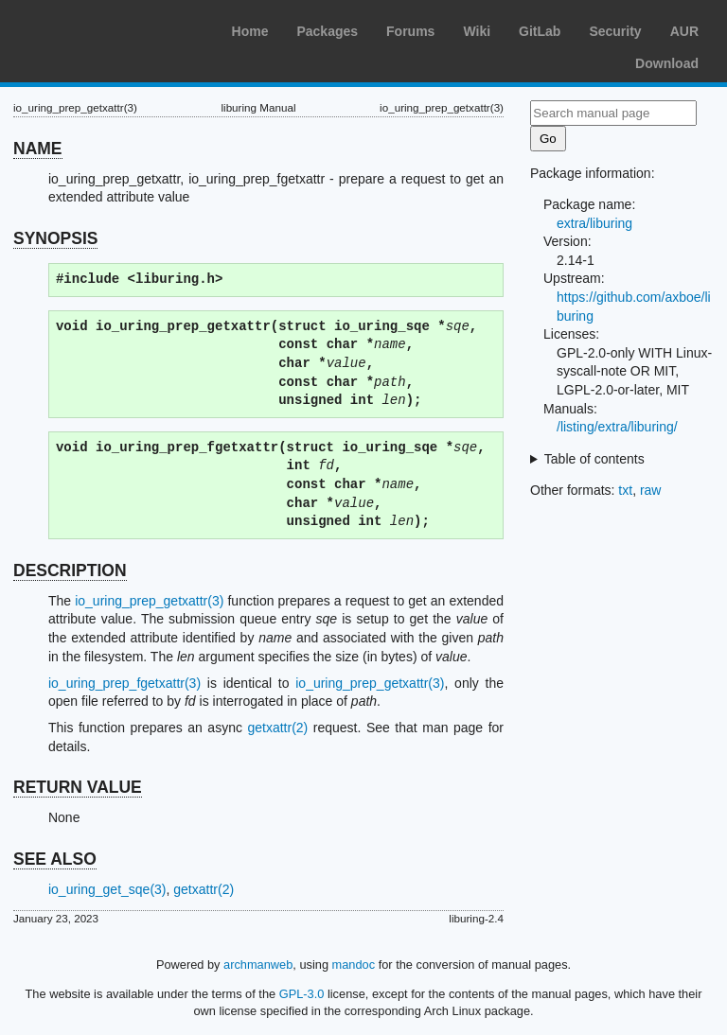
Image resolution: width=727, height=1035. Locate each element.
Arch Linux (104, 28)
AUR (684, 31)
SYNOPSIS (55, 238)
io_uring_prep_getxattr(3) (149, 600)
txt (625, 490)
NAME (37, 148)
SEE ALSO (55, 859)
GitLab (539, 31)
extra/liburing (594, 223)
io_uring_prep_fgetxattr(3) (124, 683)
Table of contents (594, 458)
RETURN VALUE (77, 787)
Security (615, 31)
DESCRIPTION (70, 570)
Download (667, 63)
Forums (410, 31)
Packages (327, 31)
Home (250, 31)
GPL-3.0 (302, 994)
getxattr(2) (277, 727)
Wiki (476, 31)
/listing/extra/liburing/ (617, 426)
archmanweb (258, 964)
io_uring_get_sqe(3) (107, 889)
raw (651, 490)
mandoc (354, 964)
